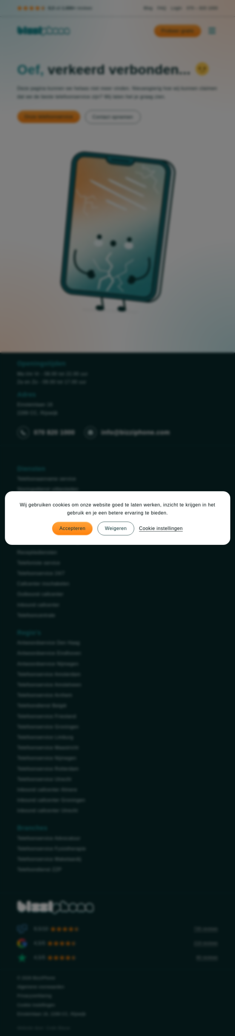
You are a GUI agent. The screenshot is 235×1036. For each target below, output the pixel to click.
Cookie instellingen (161, 528)
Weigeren (116, 528)
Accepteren (72, 528)
